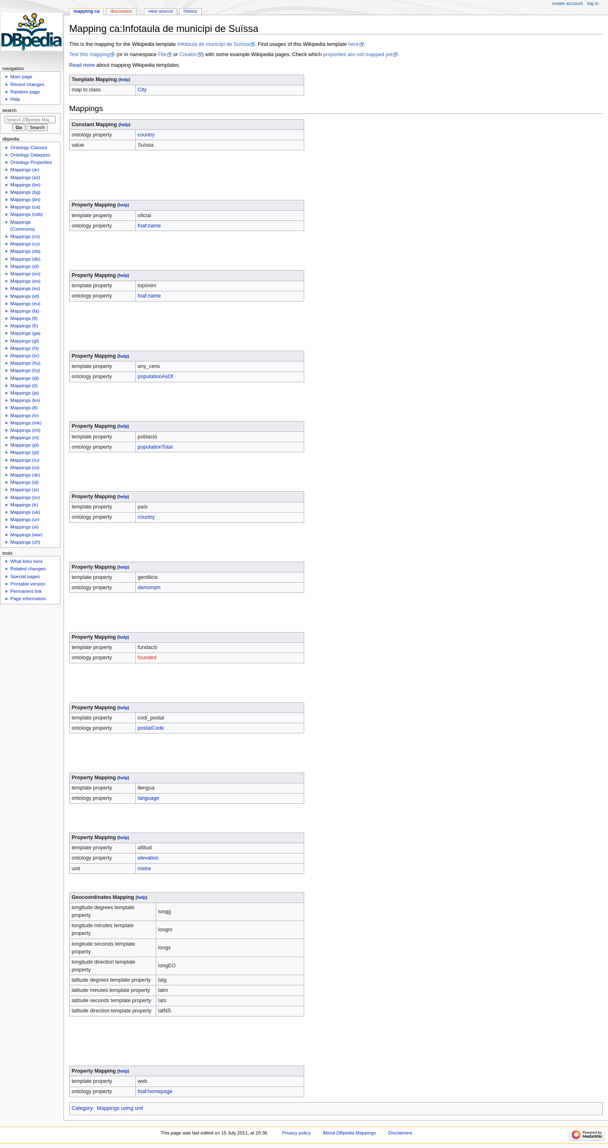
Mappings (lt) (23, 407)
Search (9, 110)
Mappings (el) (24, 266)
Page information (28, 598)
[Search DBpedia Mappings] (30, 119)
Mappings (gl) (24, 340)
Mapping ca (86, 11)
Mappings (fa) (24, 311)
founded (147, 657)
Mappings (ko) (25, 400)
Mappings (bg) (25, 192)
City (142, 90)
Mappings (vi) (24, 526)
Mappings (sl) (24, 482)
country (146, 135)
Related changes (28, 568)
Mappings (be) (25, 184)
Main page (21, 76)
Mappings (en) (25, 273)
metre (144, 868)
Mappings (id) (24, 378)
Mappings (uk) (25, 512)
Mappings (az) (25, 177)
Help (15, 99)
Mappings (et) (24, 296)
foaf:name (149, 226)
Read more (82, 65)
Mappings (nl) (24, 437)
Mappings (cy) (25, 243)
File (162, 54)
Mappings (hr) (24, 355)
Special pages (25, 576)
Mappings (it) (23, 385)
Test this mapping (89, 54)
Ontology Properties (31, 162)
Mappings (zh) (25, 542)
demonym (149, 587)
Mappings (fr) (24, 325)
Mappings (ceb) (26, 214)
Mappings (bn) (25, 199)
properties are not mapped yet (357, 54)
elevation (148, 858)
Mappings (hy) (25, 370)
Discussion (121, 11)
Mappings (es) (25, 288)
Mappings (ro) (24, 467)
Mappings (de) (25, 258)
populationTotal (155, 447)
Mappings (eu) (25, 303)
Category (82, 1108)
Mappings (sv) (25, 497)
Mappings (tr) (24, 504)
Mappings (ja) (24, 392)
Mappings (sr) (24, 489)
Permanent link (25, 591)
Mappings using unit (120, 1108)
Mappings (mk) (25, 422)
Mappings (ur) (24, 519)
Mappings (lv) (24, 415)
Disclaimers (400, 1132)
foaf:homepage (155, 1091)
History (191, 11)
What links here (26, 561)
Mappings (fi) (23, 318)
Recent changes (27, 84)
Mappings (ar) (24, 169)
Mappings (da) (25, 251)
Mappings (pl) (24, 444)
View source (160, 11)
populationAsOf (155, 376)
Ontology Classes (28, 147)
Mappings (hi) (24, 348)
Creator (187, 54)
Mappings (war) (26, 534)
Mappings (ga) (25, 333)
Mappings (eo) (25, 281)
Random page (25, 91)
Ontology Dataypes (30, 154)
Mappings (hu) (25, 363)
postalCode (151, 728)
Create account (567, 3)
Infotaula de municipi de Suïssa (213, 44)
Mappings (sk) (25, 474)
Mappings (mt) (25, 430)
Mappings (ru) (24, 460)
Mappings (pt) (24, 452)
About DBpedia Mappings (349, 1132)
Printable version (27, 583)
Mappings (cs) (25, 236)
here (353, 44)
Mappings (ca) (25, 206)
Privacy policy (296, 1132)
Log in (593, 3)
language (148, 798)
